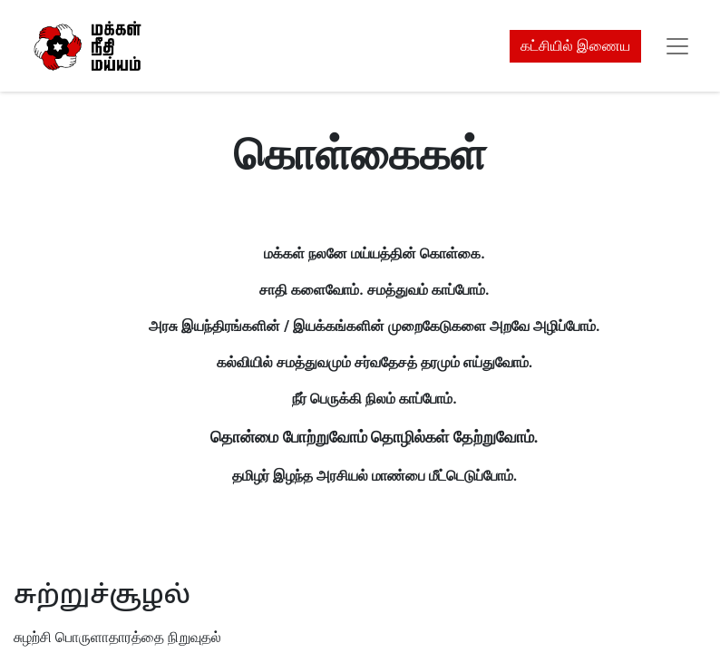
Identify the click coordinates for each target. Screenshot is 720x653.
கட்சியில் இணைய (575, 45)
